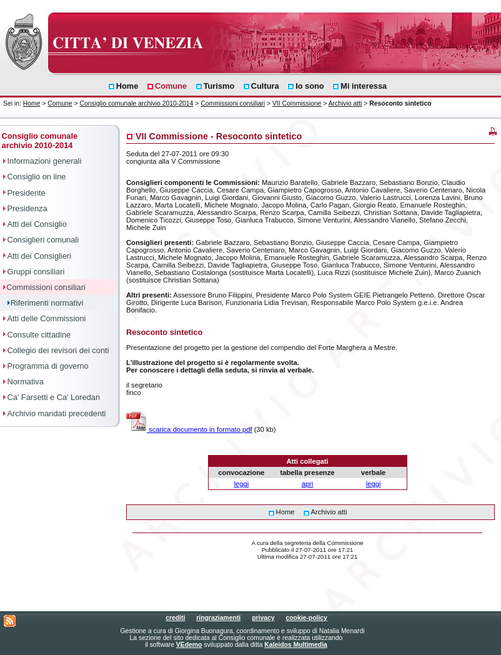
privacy (263, 617)
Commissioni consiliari (233, 103)
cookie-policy (306, 617)
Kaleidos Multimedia (295, 644)
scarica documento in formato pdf (189, 429)
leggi (241, 484)
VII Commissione (297, 103)
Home (32, 103)
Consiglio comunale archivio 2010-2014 (136, 103)
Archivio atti (345, 103)
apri (308, 484)
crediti (175, 617)
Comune (59, 103)
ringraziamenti (218, 617)
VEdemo (189, 644)
